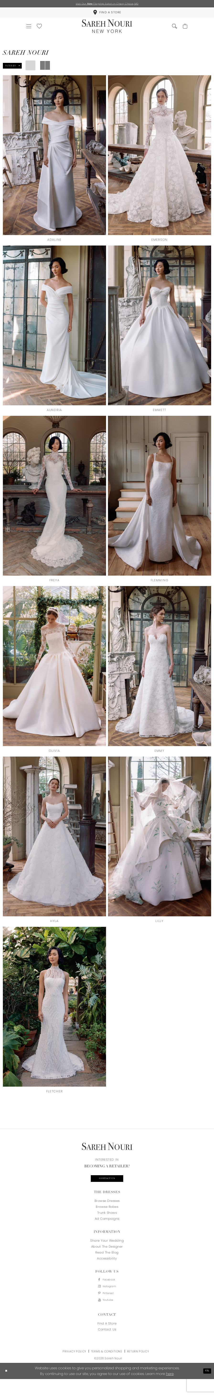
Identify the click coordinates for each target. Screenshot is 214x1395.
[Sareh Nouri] (107, 31)
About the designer (107, 1257)
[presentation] (54, 162)
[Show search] (170, 31)
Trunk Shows (107, 1223)
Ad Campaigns (107, 1229)
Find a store (107, 1339)
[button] (30, 31)
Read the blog (107, 1263)
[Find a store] (106, 14)
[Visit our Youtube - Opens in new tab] (107, 1315)
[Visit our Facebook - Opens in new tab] (107, 1291)
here (170, 1389)
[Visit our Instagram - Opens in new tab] (107, 1299)
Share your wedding (107, 1251)
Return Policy (138, 1367)
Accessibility (107, 1269)
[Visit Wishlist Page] (44, 31)
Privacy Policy (74, 1367)
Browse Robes (107, 1217)
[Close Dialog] (7, 1387)
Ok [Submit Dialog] (206, 1387)
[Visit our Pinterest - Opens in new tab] (107, 1307)
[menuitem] (106, 14)
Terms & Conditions (106, 1367)
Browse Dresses (107, 1211)
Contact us (107, 1188)
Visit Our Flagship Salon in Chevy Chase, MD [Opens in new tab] (107, 4)
